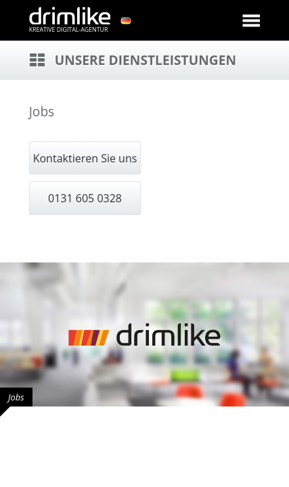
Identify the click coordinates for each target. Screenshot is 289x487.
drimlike (69, 15)
